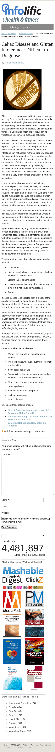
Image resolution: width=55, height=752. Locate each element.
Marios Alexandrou (14, 62)
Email (5, 506)
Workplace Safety (17, 731)
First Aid (13, 711)
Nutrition (13, 723)
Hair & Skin (14, 719)
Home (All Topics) (8, 33)
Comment (7, 454)
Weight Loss (15, 727)
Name (5, 500)
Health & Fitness (26, 33)
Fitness (12, 715)
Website (5, 513)
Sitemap (20, 747)
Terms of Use (10, 747)
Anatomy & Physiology (20, 703)
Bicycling (13, 707)
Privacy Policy (45, 745)
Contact (28, 747)
